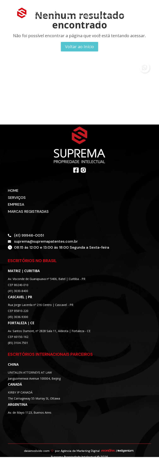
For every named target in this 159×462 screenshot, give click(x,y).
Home (13, 190)
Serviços (17, 197)
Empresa (16, 204)
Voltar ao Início (79, 46)
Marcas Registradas (28, 211)
